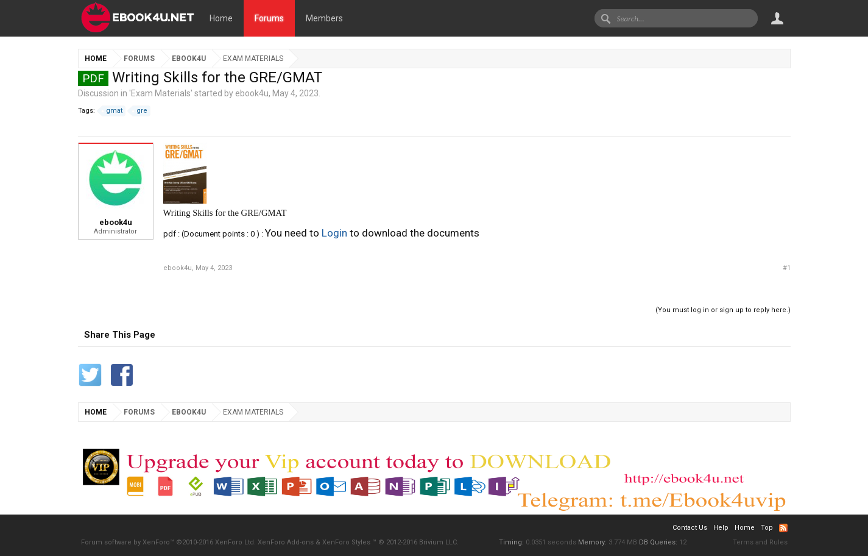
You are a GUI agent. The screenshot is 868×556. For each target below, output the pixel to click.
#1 (787, 268)
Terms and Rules (760, 542)
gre (140, 110)
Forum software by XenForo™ (168, 542)
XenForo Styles (346, 542)
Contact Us (689, 528)
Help (721, 528)
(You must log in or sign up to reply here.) (723, 310)
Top (767, 528)
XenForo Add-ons (286, 542)
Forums (269, 18)
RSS (783, 528)
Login (334, 233)
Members (324, 18)
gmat (112, 110)
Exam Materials (161, 93)
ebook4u (252, 93)
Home (221, 18)
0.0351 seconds (551, 542)
